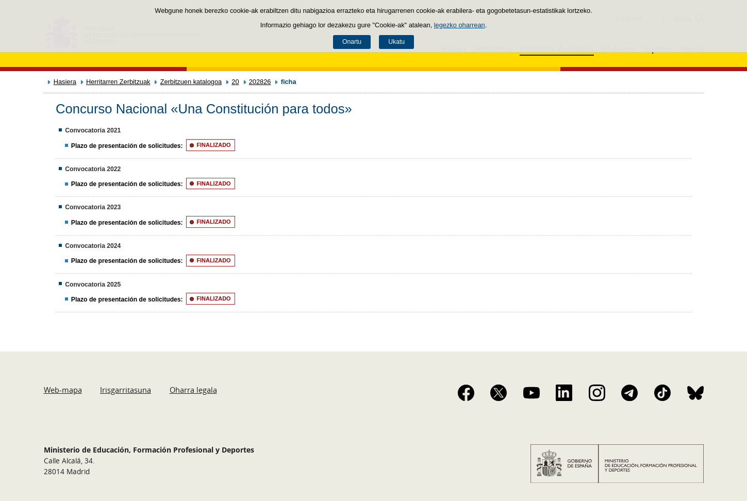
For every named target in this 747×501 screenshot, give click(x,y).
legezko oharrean (459, 25)
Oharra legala (193, 390)
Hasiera (65, 82)
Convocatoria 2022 (93, 169)
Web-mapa (63, 390)
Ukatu (396, 41)
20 (235, 82)
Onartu (351, 41)
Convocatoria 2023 (93, 207)
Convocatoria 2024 (93, 245)
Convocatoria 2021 (93, 130)
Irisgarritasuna (125, 390)
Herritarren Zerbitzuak (118, 82)
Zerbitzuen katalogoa (191, 82)
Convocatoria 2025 (93, 284)
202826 (260, 82)
